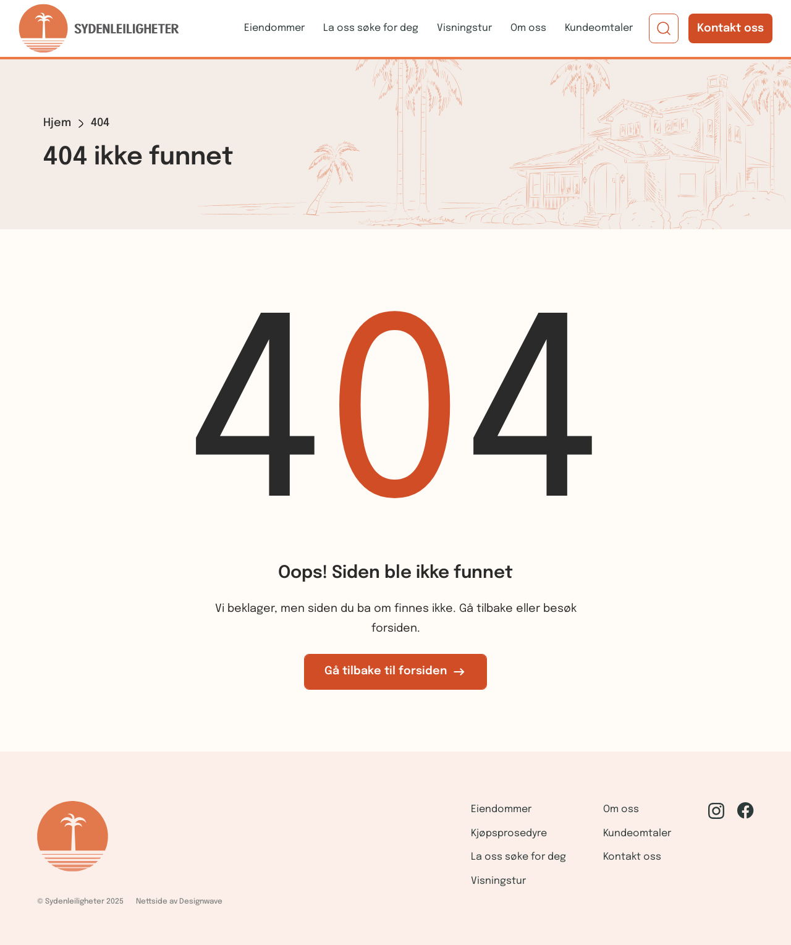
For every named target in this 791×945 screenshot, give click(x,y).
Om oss (528, 28)
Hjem (57, 123)
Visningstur (464, 28)
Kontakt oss (730, 28)
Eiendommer (274, 28)
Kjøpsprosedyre (509, 833)
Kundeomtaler (599, 28)
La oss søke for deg (370, 28)
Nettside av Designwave (179, 901)
